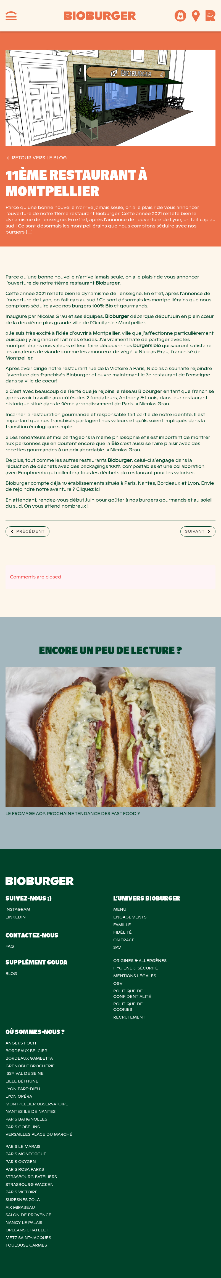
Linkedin (16, 917)
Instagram (18, 909)
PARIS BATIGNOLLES (26, 1119)
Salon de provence (28, 1214)
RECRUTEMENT (129, 1017)
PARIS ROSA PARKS (25, 1169)
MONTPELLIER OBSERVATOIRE (37, 1104)
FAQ (10, 946)
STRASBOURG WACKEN (30, 1184)
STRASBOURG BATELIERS (31, 1176)
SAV (117, 947)
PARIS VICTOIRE (22, 1191)
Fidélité (122, 932)
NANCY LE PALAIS (24, 1222)
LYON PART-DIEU (23, 1088)
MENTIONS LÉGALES (134, 975)
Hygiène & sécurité (135, 968)
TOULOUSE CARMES (26, 1245)
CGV (117, 983)
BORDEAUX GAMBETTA (29, 1058)
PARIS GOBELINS (23, 1126)
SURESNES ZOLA (23, 1199)
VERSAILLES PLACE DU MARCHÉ (39, 1134)
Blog (11, 973)
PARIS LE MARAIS (23, 1146)
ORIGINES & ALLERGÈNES (140, 960)
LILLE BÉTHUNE (22, 1081)
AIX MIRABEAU (20, 1207)
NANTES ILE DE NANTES (31, 1111)
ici (97, 489)
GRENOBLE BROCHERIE (30, 1065)
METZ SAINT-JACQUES (28, 1237)
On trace (124, 939)
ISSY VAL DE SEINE (25, 1073)
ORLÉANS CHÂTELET (27, 1230)
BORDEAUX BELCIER (26, 1050)
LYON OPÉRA (19, 1096)
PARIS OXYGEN (21, 1161)
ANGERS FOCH (21, 1043)
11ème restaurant (87, 283)
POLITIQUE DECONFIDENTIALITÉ (132, 993)
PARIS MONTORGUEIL (28, 1153)
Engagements (129, 917)
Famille (122, 924)
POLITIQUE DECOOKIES (128, 1006)
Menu (119, 909)
